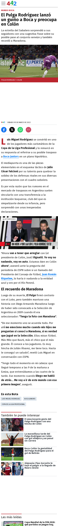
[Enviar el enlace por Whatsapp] (20, 129)
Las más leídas (11, 517)
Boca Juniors (29, 399)
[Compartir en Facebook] (4, 129)
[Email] (28, 129)
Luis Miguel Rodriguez (11, 399)
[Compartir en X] (12, 129)
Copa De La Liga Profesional (13, 404)
